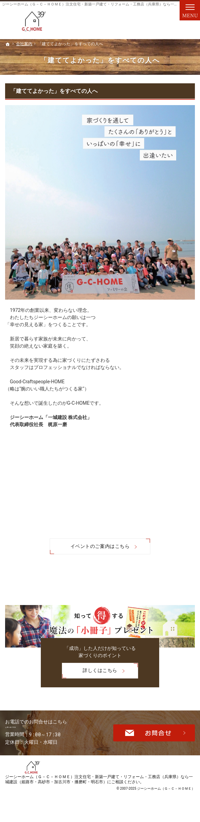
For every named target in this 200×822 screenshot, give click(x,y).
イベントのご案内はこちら (100, 546)
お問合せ (154, 735)
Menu (190, 10)
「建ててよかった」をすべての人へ (54, 91)
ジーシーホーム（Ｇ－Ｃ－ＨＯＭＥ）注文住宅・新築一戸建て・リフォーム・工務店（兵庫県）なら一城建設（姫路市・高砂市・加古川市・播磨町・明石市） (99, 787)
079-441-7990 (50, 730)
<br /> (100, 490)
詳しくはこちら (89, 670)
